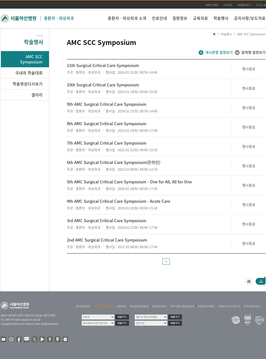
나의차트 (227, 5)
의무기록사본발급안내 (182, 306)
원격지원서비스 (252, 306)
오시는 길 (261, 5)
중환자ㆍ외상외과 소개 (127, 18)
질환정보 (179, 18)
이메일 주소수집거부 (229, 306)
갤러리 (37, 95)
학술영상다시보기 (28, 84)
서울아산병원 (211, 5)
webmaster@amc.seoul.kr (27, 320)
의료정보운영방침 (139, 306)
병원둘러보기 (244, 5)
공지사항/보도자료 (250, 18)
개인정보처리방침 (103, 306)
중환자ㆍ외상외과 (59, 18)
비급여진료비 (159, 306)
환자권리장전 (83, 306)
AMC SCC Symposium (251, 34)
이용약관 (121, 306)
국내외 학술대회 (29, 73)
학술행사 (220, 18)
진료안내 (159, 18)
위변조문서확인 (206, 306)
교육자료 (200, 18)
